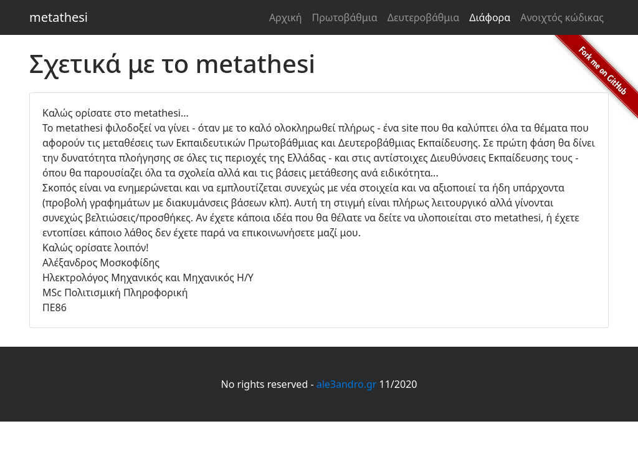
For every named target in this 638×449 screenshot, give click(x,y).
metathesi (58, 17)
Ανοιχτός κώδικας (562, 17)
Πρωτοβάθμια (344, 17)
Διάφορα (489, 17)
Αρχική (285, 17)
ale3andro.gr (347, 384)
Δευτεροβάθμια (424, 17)
